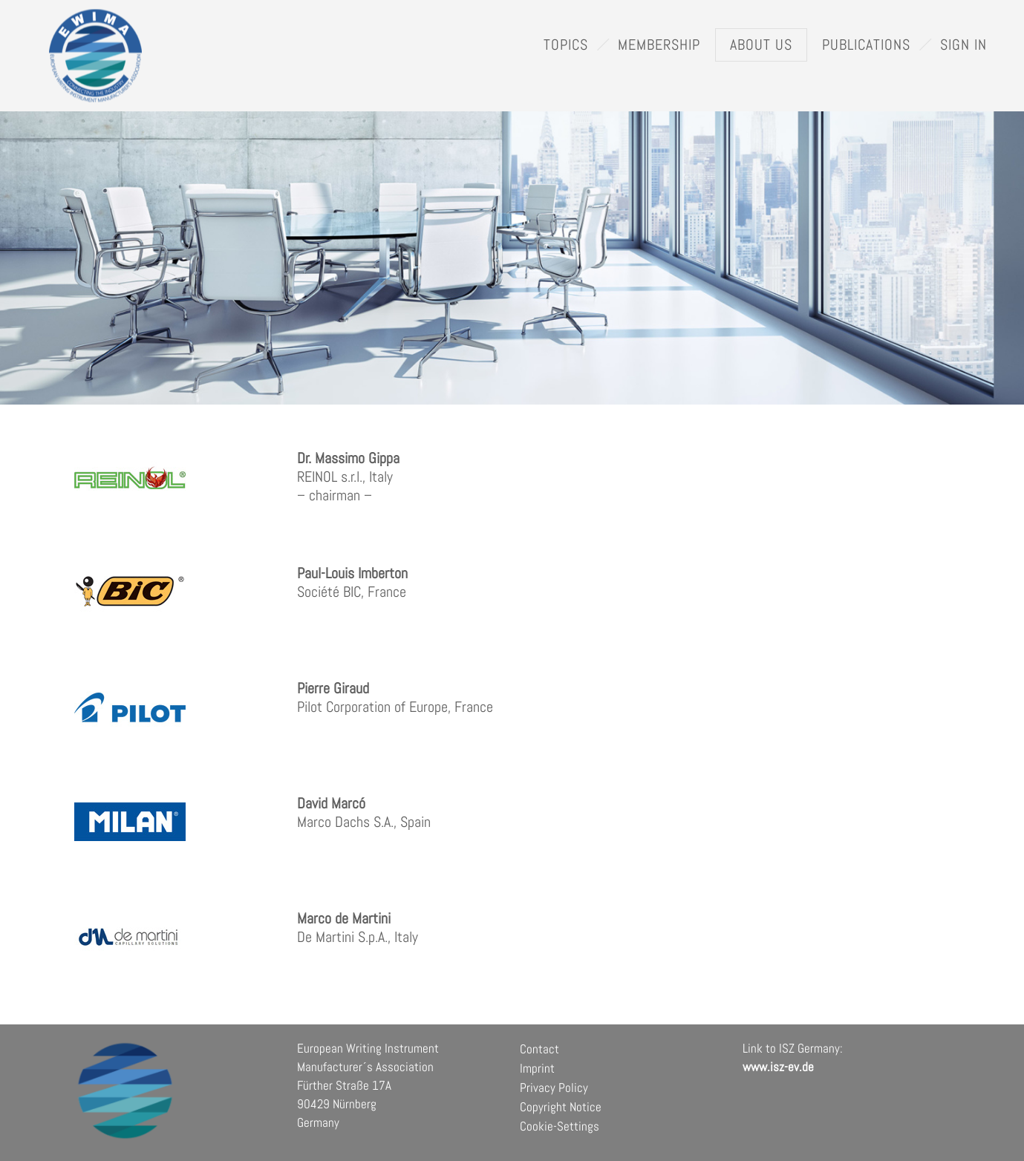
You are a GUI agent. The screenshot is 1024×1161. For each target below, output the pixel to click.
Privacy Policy (554, 1087)
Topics (566, 44)
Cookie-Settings (559, 1126)
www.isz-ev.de (778, 1067)
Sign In (963, 44)
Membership (659, 44)
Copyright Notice (560, 1107)
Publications (866, 44)
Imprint (537, 1068)
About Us (761, 44)
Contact (539, 1049)
